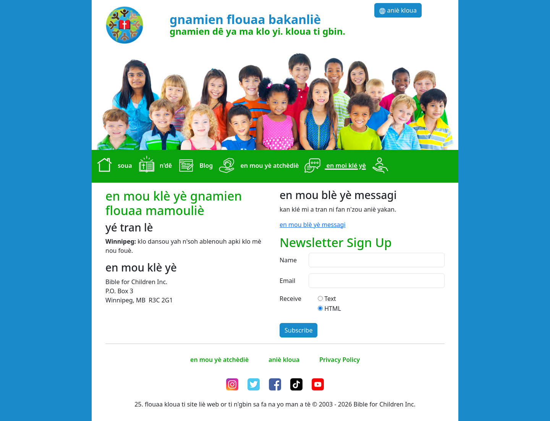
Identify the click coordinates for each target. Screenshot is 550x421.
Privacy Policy (339, 359)
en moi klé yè (334, 166)
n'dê (153, 166)
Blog (194, 166)
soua (112, 166)
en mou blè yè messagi (313, 224)
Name (288, 260)
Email (287, 280)
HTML (332, 308)
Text (330, 298)
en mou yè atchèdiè (257, 166)
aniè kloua (398, 10)
